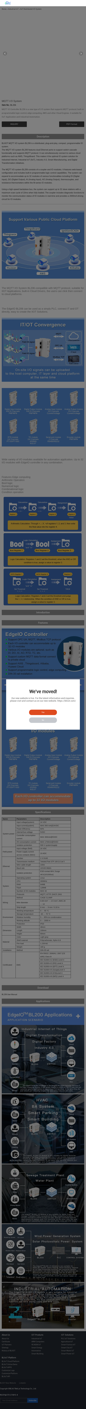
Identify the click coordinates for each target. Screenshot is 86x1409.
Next (81, 54)
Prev (5, 54)
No (43, 720)
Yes (42, 712)
